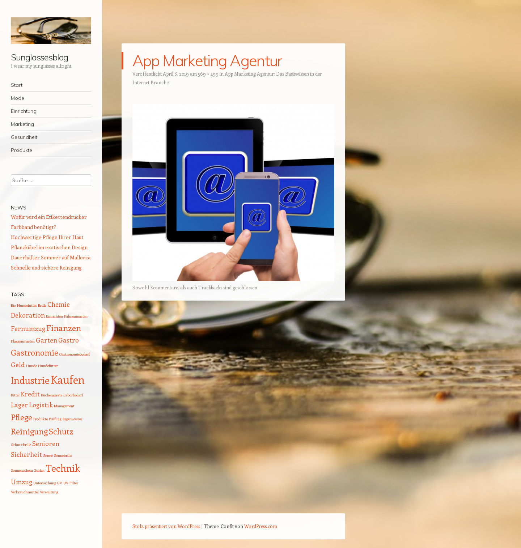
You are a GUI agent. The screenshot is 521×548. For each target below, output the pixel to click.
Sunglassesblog (39, 57)
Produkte (21, 150)
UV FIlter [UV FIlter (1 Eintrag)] (70, 482)
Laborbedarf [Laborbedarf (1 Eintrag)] (73, 395)
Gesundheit (24, 137)
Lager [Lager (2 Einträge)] (19, 404)
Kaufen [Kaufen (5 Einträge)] (68, 379)
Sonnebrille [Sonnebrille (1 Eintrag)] (63, 455)
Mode (17, 98)
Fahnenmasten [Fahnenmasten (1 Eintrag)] (76, 316)
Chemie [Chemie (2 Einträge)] (58, 304)
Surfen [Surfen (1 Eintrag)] (39, 470)
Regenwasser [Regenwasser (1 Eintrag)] (72, 418)
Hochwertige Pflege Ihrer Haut (47, 237)
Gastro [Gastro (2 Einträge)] (68, 340)
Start (16, 85)
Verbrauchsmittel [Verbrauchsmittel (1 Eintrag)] (25, 491)
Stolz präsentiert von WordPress (166, 526)
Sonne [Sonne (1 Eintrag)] (48, 455)
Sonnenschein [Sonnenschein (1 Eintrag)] (22, 470)
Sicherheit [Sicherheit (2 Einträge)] (26, 454)
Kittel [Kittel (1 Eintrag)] (15, 395)
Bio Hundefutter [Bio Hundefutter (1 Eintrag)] (24, 305)
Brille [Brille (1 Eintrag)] (42, 305)
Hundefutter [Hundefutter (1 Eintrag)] (48, 365)
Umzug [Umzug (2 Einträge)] (21, 481)
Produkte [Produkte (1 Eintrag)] (40, 418)
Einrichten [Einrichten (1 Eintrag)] (54, 316)
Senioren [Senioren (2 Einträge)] (45, 443)
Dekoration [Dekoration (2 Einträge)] (28, 315)
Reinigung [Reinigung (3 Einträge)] (29, 431)
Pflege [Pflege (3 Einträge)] (21, 417)
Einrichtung (24, 111)
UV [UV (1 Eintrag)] (59, 482)
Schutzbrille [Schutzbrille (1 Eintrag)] (21, 444)
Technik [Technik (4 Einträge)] (63, 468)
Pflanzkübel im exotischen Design (49, 247)
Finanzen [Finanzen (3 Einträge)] (63, 327)
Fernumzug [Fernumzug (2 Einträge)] (28, 328)
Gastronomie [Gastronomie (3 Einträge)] (34, 352)
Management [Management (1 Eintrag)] (64, 405)
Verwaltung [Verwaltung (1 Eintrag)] (49, 491)
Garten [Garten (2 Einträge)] (46, 340)
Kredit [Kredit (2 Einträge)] (30, 394)
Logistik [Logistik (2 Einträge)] (41, 404)
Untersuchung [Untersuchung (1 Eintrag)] (44, 482)
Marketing (22, 124)
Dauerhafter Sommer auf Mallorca (50, 257)
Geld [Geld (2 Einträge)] (18, 364)
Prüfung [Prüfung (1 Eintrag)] (55, 418)
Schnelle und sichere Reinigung (46, 267)
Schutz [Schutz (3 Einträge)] (61, 431)
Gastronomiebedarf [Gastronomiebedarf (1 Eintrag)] (74, 354)
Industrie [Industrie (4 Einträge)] (30, 380)
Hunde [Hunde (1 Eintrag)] (31, 365)
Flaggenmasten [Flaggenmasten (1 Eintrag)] (23, 341)
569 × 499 (208, 74)
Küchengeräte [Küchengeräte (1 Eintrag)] (51, 395)
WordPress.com (260, 526)
